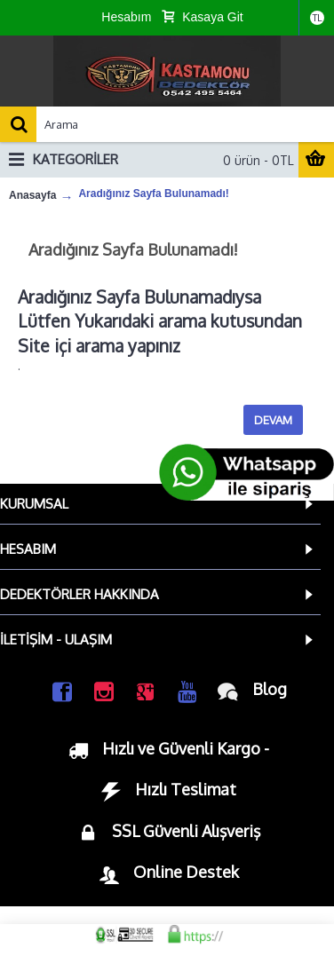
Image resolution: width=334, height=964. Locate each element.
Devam (273, 420)
